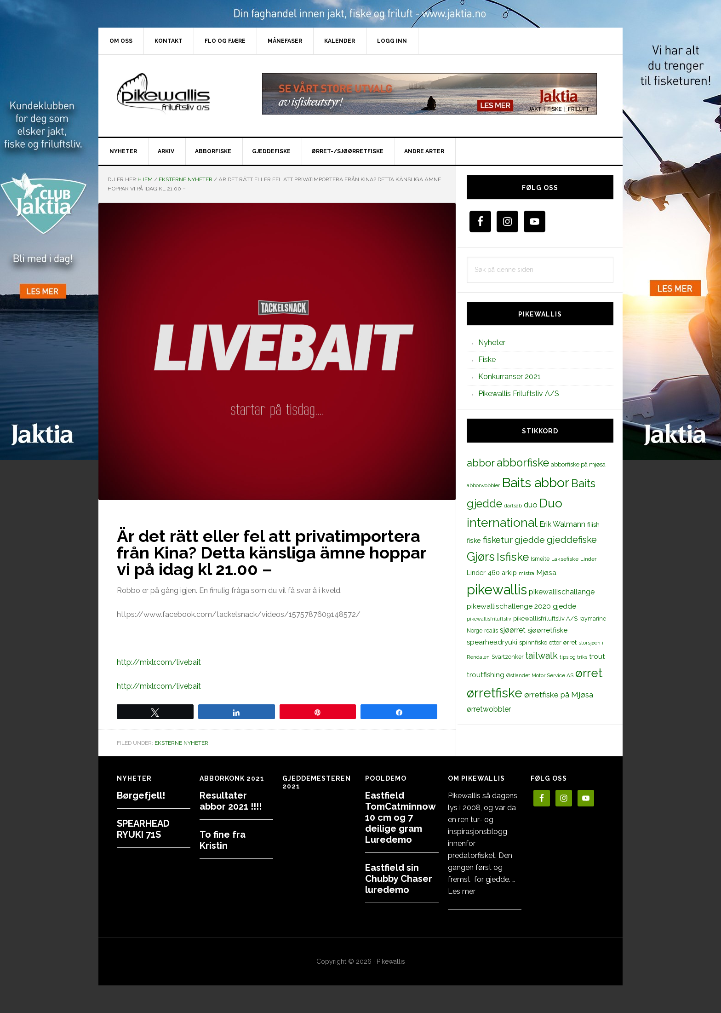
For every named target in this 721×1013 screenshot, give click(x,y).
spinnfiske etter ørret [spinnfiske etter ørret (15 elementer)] (548, 642)
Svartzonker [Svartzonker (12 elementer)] (507, 656)
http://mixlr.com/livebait (159, 662)
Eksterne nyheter (181, 743)
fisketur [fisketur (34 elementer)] (498, 540)
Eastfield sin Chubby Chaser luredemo (398, 878)
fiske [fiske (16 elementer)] (474, 540)
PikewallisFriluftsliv (176, 94)
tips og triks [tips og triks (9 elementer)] (573, 657)
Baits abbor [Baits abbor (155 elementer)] (535, 482)
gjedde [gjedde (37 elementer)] (530, 540)
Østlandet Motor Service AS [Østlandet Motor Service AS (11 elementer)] (539, 675)
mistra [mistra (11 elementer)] (526, 573)
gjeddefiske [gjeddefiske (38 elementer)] (572, 539)
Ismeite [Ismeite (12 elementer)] (540, 558)
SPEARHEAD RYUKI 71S (143, 829)
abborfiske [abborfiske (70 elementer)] (523, 462)
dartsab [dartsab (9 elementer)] (513, 505)
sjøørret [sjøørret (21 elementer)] (513, 630)
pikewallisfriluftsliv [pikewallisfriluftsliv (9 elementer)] (489, 619)
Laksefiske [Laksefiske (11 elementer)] (564, 559)
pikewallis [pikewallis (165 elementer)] (497, 589)
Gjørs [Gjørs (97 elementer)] (481, 557)
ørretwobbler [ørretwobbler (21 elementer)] (489, 709)
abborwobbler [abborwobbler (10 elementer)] (483, 485)
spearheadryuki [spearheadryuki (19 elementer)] (492, 642)
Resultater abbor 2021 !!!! (231, 801)
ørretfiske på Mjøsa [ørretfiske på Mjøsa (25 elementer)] (558, 694)
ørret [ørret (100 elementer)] (588, 673)
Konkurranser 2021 (509, 376)
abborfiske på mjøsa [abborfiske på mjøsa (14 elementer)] (578, 464)
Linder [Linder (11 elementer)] (588, 559)
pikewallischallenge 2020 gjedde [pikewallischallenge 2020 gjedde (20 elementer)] (521, 606)
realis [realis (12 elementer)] (491, 630)
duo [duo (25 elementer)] (531, 504)
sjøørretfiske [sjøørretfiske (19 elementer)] (547, 630)
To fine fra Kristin (223, 840)
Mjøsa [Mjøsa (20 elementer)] (546, 572)
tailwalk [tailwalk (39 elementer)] (541, 655)
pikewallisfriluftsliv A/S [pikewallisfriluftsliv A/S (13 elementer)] (545, 618)
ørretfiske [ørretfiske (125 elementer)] (494, 692)
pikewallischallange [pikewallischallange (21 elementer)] (562, 591)
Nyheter (491, 342)
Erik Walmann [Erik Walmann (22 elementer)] (562, 524)
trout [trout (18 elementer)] (597, 656)
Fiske (487, 359)
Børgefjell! (141, 795)
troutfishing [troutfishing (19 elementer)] (485, 675)
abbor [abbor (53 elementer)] (481, 463)
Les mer (461, 891)
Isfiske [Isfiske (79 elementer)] (513, 557)
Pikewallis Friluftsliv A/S (518, 393)
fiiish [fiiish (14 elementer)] (593, 524)
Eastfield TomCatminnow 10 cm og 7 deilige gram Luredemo (400, 817)
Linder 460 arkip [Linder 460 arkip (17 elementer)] (492, 572)
